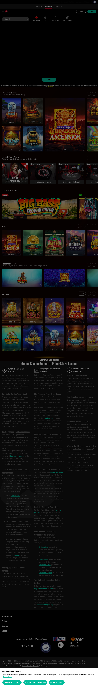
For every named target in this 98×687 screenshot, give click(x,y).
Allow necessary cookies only (35, 682)
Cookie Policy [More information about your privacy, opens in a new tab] (7, 677)
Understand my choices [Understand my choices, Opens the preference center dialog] (11, 682)
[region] (49, 677)
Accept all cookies (56, 682)
